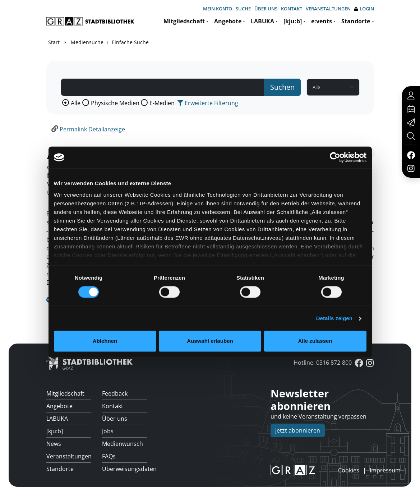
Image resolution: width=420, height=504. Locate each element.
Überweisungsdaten (124, 469)
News (53, 444)
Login (364, 8)
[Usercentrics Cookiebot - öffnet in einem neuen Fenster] (335, 157)
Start (54, 42)
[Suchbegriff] (163, 87)
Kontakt (291, 8)
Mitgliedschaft (184, 21)
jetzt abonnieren (297, 430)
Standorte (355, 21)
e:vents (321, 21)
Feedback (115, 393)
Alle (75, 103)
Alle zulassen (315, 341)
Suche (243, 8)
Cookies (348, 470)
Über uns (265, 8)
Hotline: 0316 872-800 (323, 363)
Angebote (227, 21)
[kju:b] (292, 21)
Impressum (385, 470)
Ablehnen (105, 341)
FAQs (109, 456)
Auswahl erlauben (210, 341)
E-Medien (162, 103)
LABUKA (262, 21)
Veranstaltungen (328, 8)
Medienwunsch (122, 444)
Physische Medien (115, 103)
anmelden (325, 469)
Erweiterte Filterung (207, 103)
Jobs (108, 431)
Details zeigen (334, 318)
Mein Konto (217, 8)
